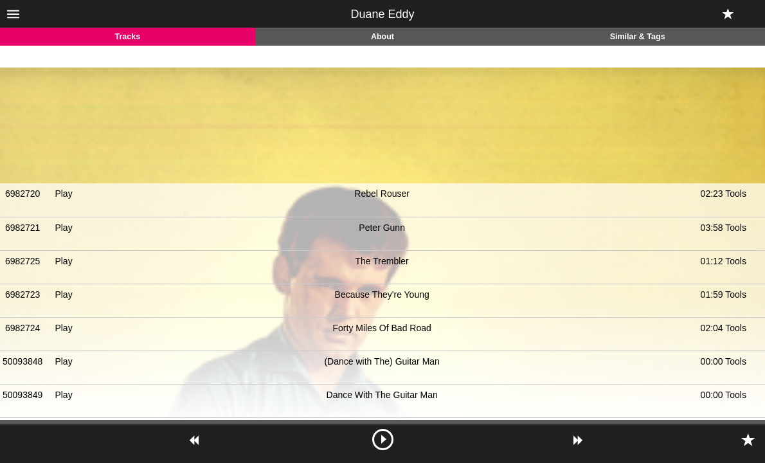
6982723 (22, 294)
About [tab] (382, 36)
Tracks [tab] (128, 36)
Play (63, 193)
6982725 (22, 261)
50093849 (22, 395)
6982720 (22, 193)
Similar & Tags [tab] (637, 36)
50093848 (22, 361)
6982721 (22, 227)
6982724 (22, 328)
